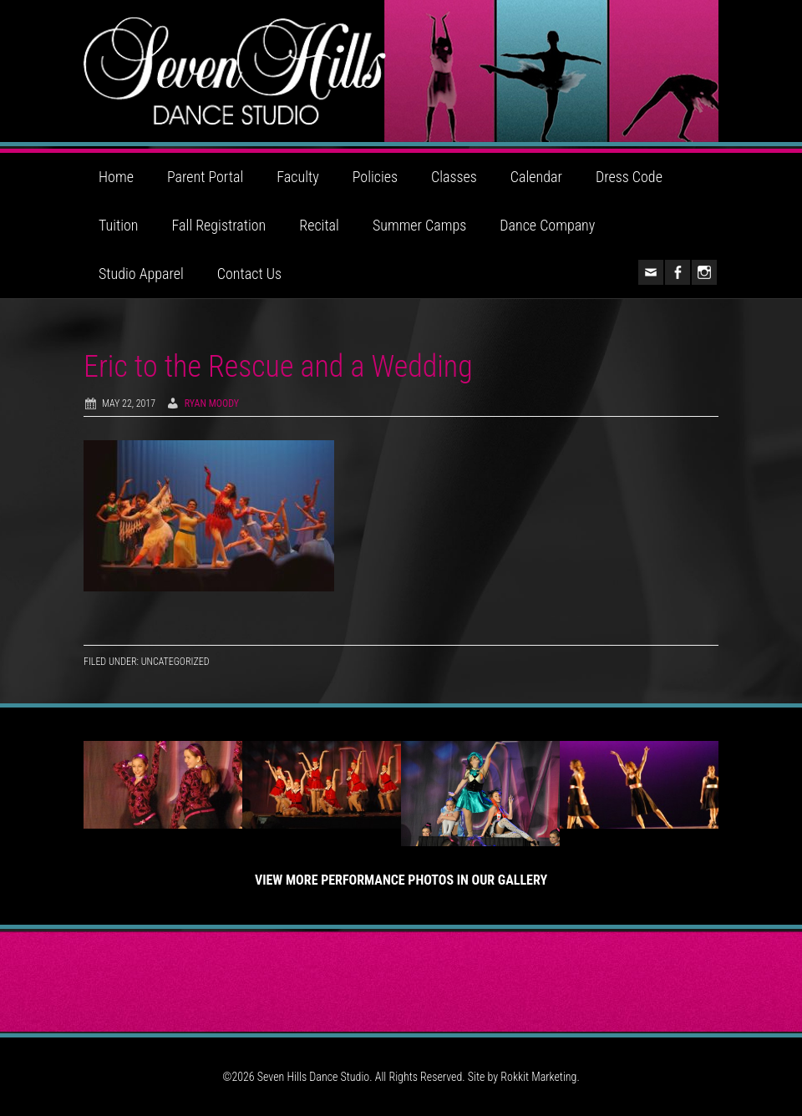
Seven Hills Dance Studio (401, 71)
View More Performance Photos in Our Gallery (401, 880)
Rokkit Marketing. (539, 1076)
